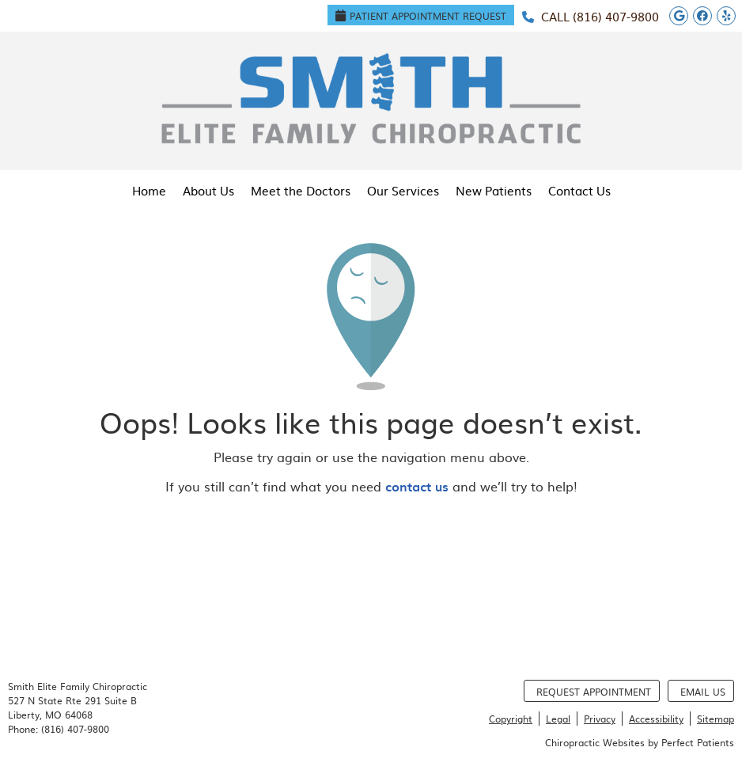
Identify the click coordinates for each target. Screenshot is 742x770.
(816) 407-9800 (616, 16)
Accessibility (656, 718)
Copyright (510, 718)
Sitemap (715, 718)
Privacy (599, 718)
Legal (558, 718)
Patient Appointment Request (420, 16)
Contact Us (579, 190)
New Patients (494, 190)
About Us (208, 190)
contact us (417, 485)
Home (149, 190)
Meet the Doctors (300, 190)
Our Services (403, 190)
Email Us (702, 692)
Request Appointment (593, 692)
